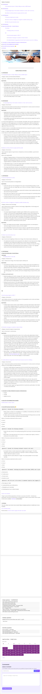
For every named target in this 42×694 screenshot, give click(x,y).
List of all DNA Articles (6, 508)
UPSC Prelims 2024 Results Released (10, 601)
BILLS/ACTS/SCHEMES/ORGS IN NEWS (11, 44)
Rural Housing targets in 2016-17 (14, 35)
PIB (5, 33)
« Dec (3, 657)
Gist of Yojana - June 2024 (8, 629)
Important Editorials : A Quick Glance (10, 26)
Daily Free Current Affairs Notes (9, 604)
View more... (5, 621)
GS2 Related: (5, 8)
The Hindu (7, 28)
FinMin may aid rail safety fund (12, 22)
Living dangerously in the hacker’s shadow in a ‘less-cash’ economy (20, 10)
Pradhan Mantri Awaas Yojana (8, 402)
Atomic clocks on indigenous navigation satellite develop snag (19, 19)
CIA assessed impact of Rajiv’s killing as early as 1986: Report (18, 6)
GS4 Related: (5, 24)
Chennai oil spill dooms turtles (12, 17)
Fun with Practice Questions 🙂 (9, 46)
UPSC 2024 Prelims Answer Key (8, 603)
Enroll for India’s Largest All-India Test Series (17, 510)
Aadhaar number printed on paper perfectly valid (16, 13)
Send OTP (37, 670)
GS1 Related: (5, 4)
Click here (13, 498)
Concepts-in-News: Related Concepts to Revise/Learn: (14, 42)
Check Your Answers (6, 493)
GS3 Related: (5, 15)
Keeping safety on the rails (13, 30)
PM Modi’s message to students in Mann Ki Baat (18, 37)
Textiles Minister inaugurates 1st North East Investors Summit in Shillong (23, 40)
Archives (4, 48)
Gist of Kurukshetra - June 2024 (9, 630)
